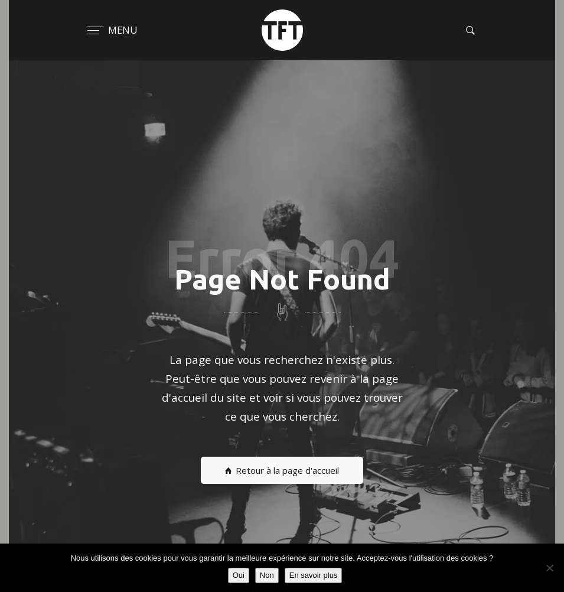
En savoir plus (313, 575)
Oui (238, 575)
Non (267, 575)
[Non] (549, 568)
